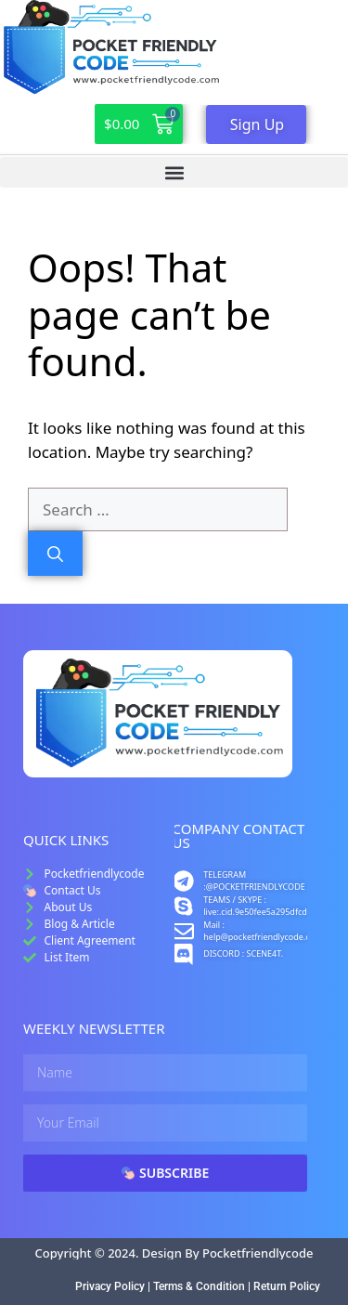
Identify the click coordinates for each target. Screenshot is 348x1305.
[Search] (55, 553)
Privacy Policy (110, 1286)
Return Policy (286, 1286)
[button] (174, 172)
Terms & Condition (199, 1286)
